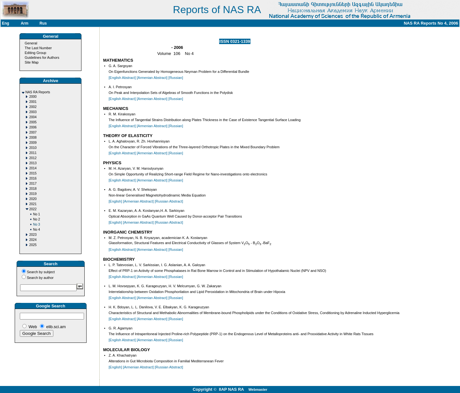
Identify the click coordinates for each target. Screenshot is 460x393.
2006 (32, 127)
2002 (32, 107)
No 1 (36, 214)
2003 (32, 112)
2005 (32, 122)
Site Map (31, 62)
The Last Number (38, 48)
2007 (32, 132)
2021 (32, 204)
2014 (32, 168)
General (31, 43)
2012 (32, 158)
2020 (32, 199)
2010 (32, 148)
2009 (32, 142)
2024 (32, 240)
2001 (32, 102)
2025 (32, 245)
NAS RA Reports (37, 92)
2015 (32, 173)
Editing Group (35, 53)
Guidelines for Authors (42, 57)
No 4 (36, 229)
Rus (43, 23)
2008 (32, 137)
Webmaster (258, 389)
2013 (32, 163)
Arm (24, 23)
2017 (32, 183)
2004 (32, 117)
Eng (5, 23)
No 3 (36, 224)
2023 (32, 234)
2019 (32, 194)
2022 (32, 209)
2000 (32, 96)
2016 (32, 178)
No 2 (36, 219)
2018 (32, 188)
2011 (32, 153)
